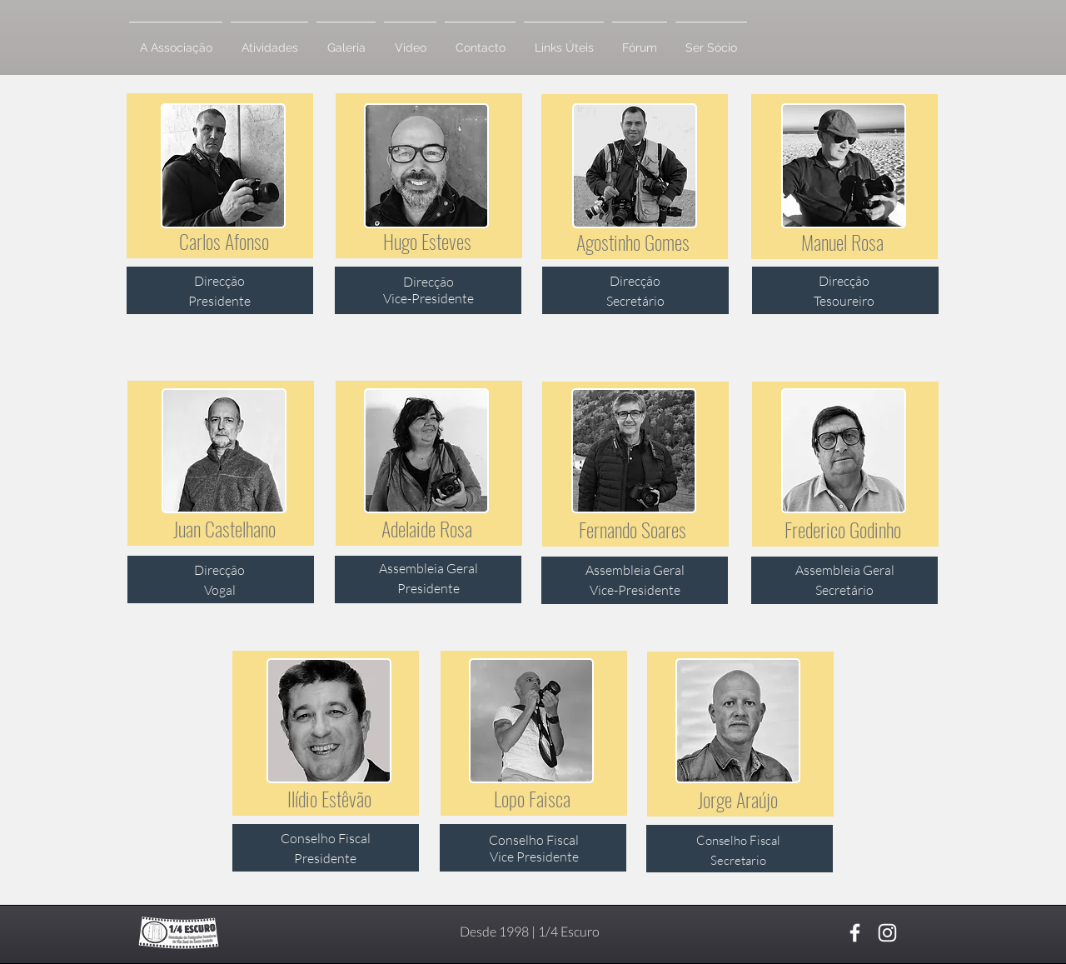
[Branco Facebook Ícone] (855, 933)
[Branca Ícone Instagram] (887, 933)
